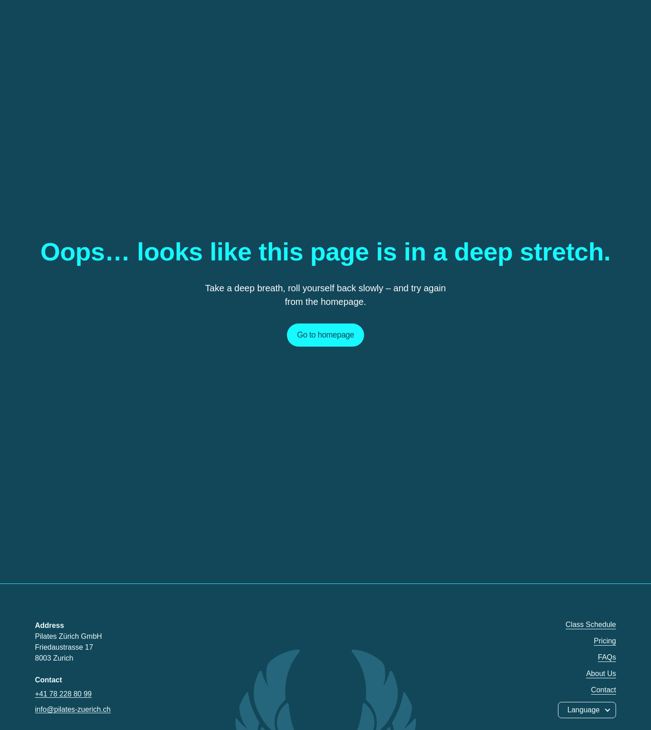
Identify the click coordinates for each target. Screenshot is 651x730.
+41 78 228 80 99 (63, 694)
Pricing (605, 641)
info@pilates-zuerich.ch (73, 709)
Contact (603, 690)
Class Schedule (591, 624)
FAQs (607, 657)
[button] (587, 710)
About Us (601, 673)
